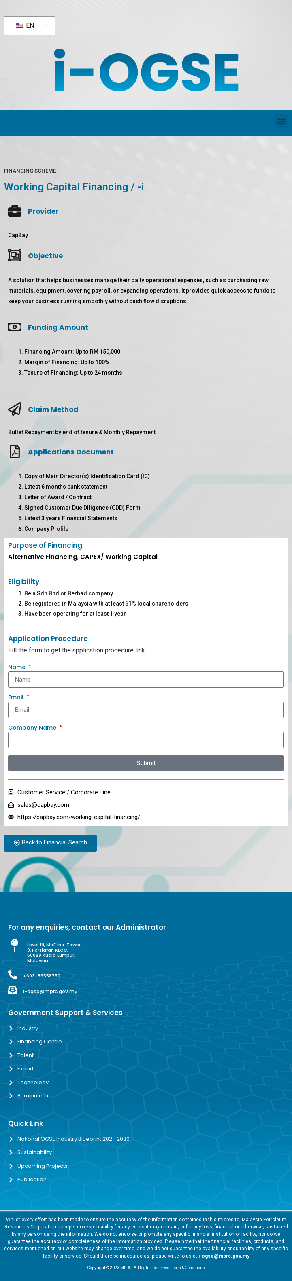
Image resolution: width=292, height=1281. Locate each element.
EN (25, 26)
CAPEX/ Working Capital (119, 557)
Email (16, 697)
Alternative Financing (42, 557)
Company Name (33, 728)
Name (17, 667)
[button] (281, 121)
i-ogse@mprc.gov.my (50, 991)
